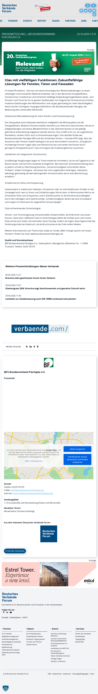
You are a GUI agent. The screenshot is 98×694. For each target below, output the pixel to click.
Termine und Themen (34, 642)
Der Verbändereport (33, 634)
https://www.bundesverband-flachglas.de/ (33, 493)
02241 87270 (18, 487)
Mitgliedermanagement (10, 636)
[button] (5, 688)
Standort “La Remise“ (58, 661)
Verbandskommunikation (11, 650)
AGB (49, 674)
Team (92, 674)
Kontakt (5, 617)
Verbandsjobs (80, 636)
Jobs (84, 20)
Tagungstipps (80, 639)
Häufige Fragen (56, 659)
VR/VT (25, 617)
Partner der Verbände (83, 634)
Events (27, 20)
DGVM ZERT (79, 642)
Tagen (55, 20)
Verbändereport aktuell (34, 636)
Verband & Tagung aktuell (35, 639)
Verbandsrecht (7, 644)
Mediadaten (15, 617)
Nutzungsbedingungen (80, 674)
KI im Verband (7, 634)
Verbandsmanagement (10, 639)
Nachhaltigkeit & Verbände (11, 642)
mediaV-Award (31, 644)
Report (41, 20)
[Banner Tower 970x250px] (49, 563)
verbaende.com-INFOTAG (60, 648)
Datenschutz (56, 674)
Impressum (67, 674)
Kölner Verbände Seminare (60, 656)
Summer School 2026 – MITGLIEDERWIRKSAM (59, 640)
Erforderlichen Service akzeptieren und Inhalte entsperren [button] (77, 459)
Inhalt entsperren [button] (77, 449)
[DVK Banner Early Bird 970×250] (49, 53)
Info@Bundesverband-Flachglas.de (27, 490)
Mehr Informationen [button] (33, 461)
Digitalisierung (7, 647)
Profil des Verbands (14, 551)
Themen (13, 20)
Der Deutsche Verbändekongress (57, 652)
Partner (70, 20)
